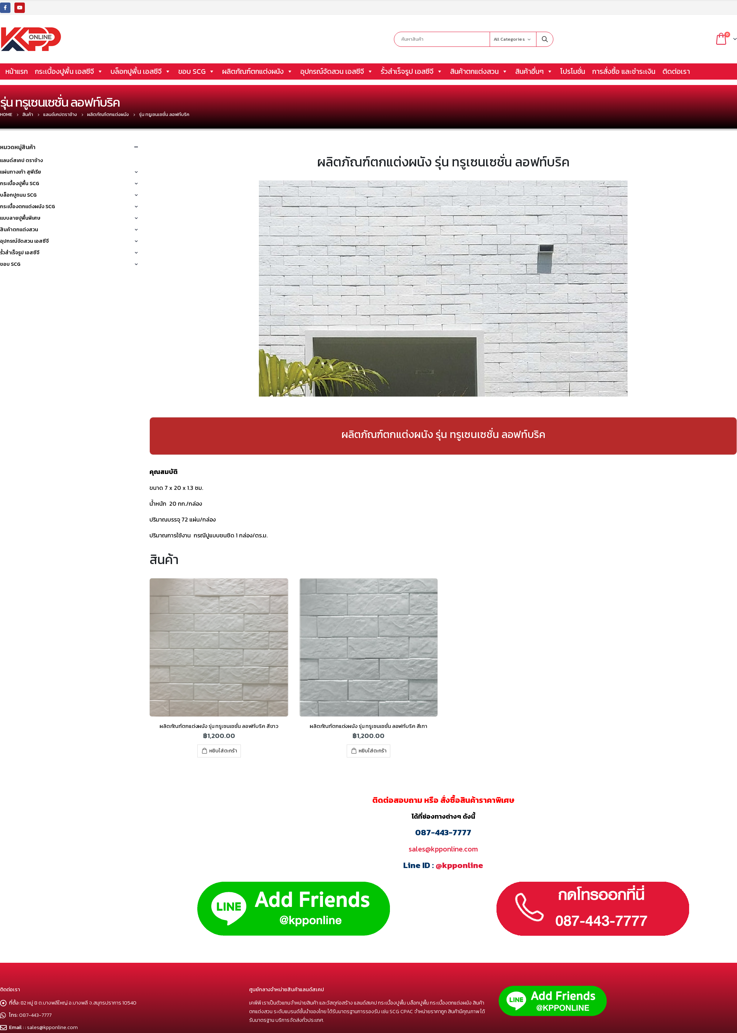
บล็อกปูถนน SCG (18, 195)
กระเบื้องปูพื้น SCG (19, 183)
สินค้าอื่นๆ (534, 71)
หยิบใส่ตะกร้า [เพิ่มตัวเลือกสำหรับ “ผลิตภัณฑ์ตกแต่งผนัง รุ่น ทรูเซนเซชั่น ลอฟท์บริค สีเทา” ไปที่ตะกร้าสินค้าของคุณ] (372, 751)
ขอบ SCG (196, 71)
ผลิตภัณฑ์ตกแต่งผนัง (257, 71)
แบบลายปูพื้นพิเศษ (20, 218)
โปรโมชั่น (572, 71)
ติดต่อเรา (676, 71)
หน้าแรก (16, 71)
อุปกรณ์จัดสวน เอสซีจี (336, 71)
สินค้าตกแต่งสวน (479, 71)
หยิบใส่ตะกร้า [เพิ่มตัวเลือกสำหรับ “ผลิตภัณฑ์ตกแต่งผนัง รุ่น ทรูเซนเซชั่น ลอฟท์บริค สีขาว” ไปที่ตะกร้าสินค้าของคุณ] (223, 751)
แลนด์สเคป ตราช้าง (21, 160)
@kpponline (459, 865)
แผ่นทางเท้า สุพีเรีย (20, 172)
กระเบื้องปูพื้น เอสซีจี (69, 71)
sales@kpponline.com (443, 849)
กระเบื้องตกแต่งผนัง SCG (27, 206)
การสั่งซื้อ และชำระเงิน (623, 71)
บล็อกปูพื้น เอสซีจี (141, 71)
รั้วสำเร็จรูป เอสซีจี (412, 71)
